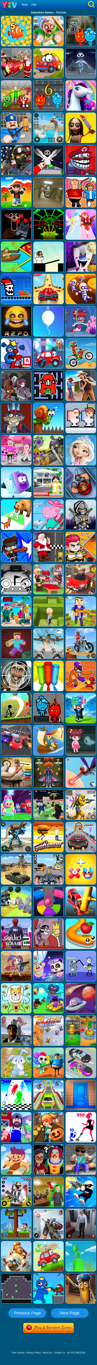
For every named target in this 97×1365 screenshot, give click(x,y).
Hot (33, 4)
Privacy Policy (34, 1352)
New (25, 4)
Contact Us (59, 1352)
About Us (47, 1352)
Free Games (18, 1352)
